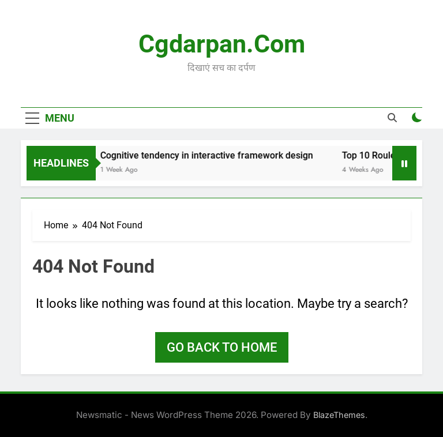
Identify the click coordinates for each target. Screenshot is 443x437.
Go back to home (222, 347)
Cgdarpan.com (221, 43)
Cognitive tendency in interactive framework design (212, 155)
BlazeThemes (339, 415)
